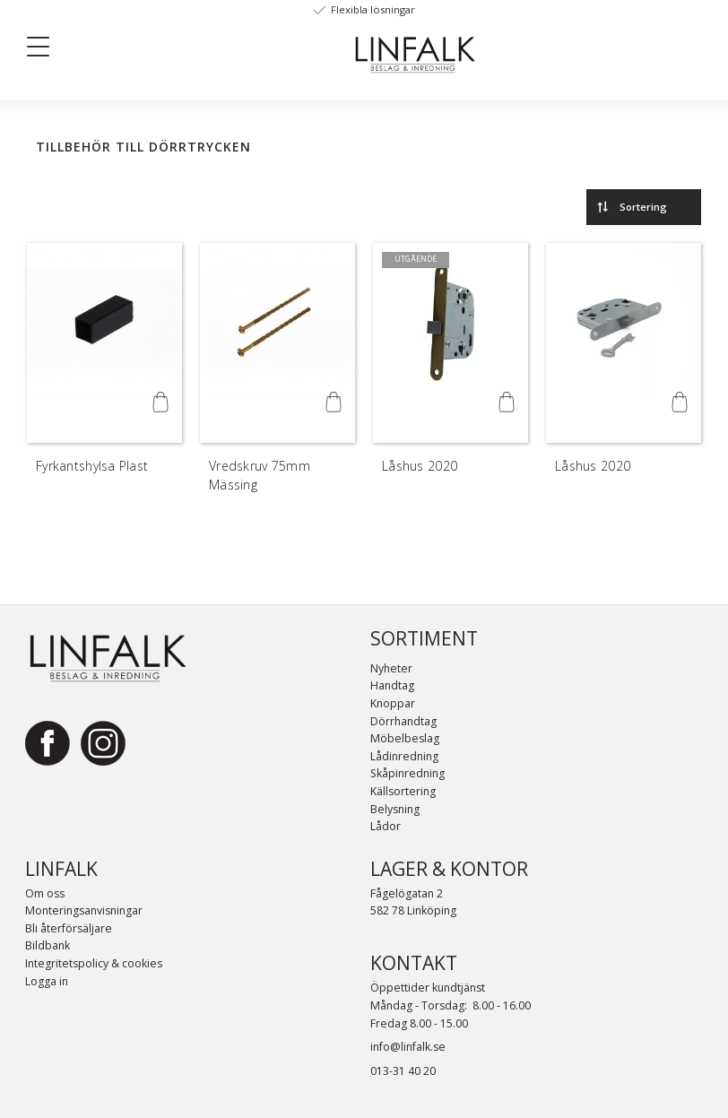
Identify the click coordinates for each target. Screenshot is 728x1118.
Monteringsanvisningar (84, 910)
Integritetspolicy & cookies (93, 963)
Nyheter (391, 668)
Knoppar (392, 703)
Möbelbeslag (404, 738)
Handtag (392, 685)
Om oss (45, 893)
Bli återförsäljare (68, 928)
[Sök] (172, 46)
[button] (45, 50)
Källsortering (403, 791)
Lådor (385, 826)
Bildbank (47, 945)
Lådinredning (404, 756)
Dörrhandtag (403, 721)
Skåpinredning (407, 773)
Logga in (46, 981)
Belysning (395, 809)
